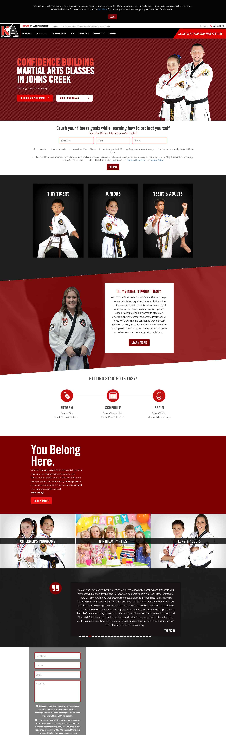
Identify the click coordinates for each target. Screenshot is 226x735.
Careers (112, 33)
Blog (72, 33)
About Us (27, 35)
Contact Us (83, 33)
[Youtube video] (141, 474)
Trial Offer (41, 33)
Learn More (139, 342)
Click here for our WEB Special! (200, 34)
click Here (102, 9)
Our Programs (58, 35)
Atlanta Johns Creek (35, 26)
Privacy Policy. (156, 160)
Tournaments (98, 33)
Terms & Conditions (136, 160)
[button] (80, 636)
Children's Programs (34, 98)
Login (203, 26)
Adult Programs (74, 98)
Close (113, 16)
